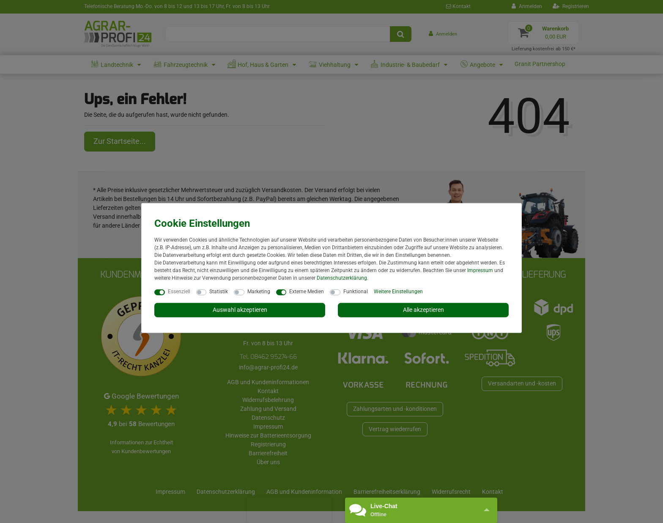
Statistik (218, 292)
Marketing (258, 292)
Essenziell (179, 292)
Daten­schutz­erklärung (342, 278)
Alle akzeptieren (423, 309)
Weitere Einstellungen (398, 292)
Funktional (355, 292)
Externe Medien (306, 292)
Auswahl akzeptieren (240, 309)
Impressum (480, 270)
